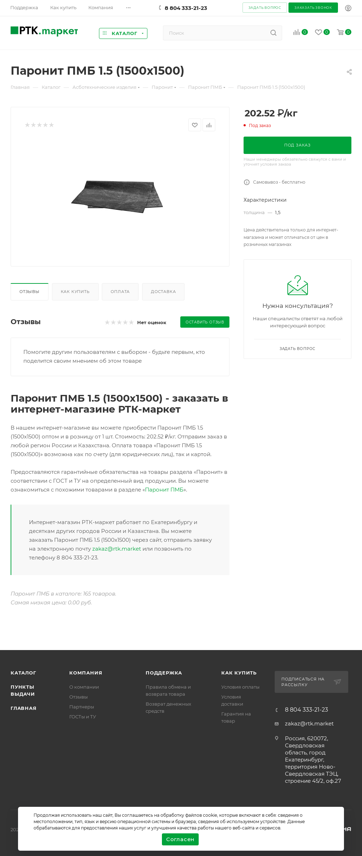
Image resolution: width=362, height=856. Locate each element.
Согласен (180, 839)
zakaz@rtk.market (116, 548)
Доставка (163, 291)
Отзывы (29, 291)
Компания (85, 673)
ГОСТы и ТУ (82, 716)
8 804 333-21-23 (186, 8)
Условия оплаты (240, 687)
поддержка (164, 673)
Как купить (75, 291)
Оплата (120, 291)
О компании (84, 687)
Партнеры (81, 706)
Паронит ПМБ (164, 489)
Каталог (23, 673)
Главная (24, 708)
